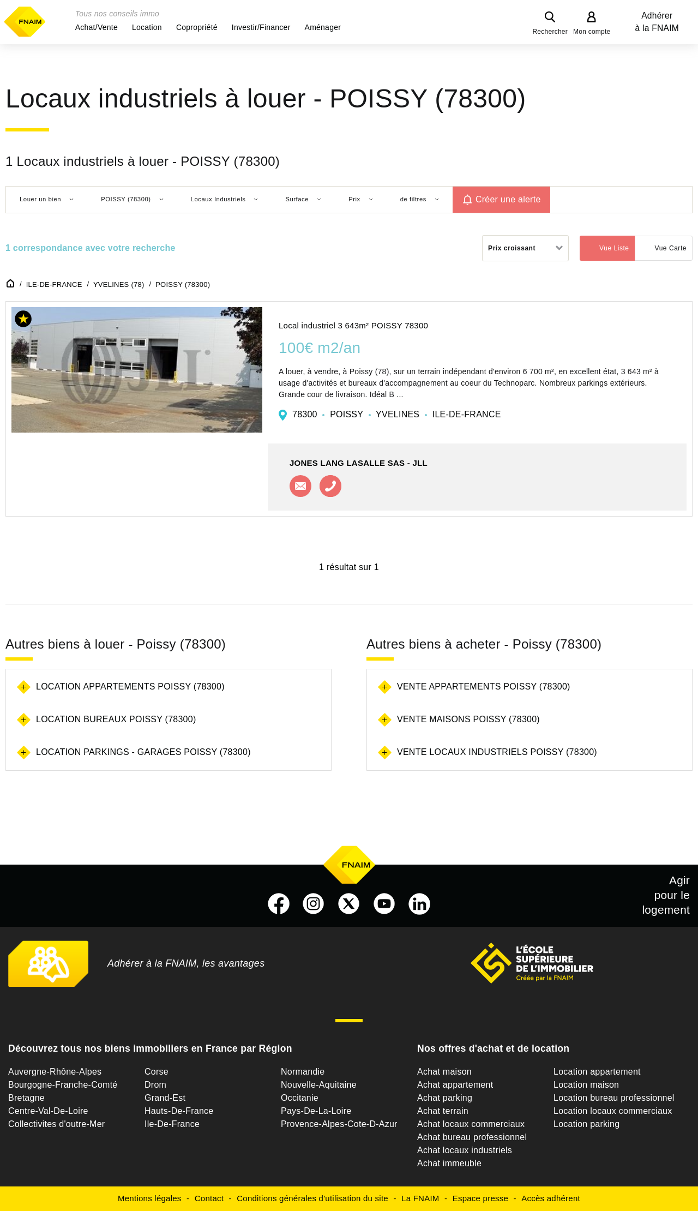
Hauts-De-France (179, 1111)
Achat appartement (455, 1084)
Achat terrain (442, 1111)
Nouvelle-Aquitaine (319, 1084)
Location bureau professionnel (614, 1097)
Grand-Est (165, 1097)
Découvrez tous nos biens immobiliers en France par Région (150, 1048)
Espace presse (480, 1198)
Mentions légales (150, 1198)
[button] (96, 27)
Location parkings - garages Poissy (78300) (143, 752)
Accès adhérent (550, 1198)
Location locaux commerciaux (612, 1111)
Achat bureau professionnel (472, 1137)
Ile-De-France (172, 1124)
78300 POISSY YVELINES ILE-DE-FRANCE (396, 414)
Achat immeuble (449, 1163)
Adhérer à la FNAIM (657, 22)
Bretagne (26, 1097)
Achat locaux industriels (464, 1150)
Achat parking (444, 1097)
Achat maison (444, 1071)
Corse (157, 1071)
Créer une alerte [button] (508, 199)
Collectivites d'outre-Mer (56, 1124)
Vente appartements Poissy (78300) (483, 686)
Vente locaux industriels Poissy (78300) (497, 752)
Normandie (303, 1071)
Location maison (586, 1084)
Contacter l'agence (300, 486)
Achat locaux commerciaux (471, 1124)
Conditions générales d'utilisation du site (312, 1198)
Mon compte (592, 31)
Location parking (586, 1124)
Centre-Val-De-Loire (48, 1111)
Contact (209, 1198)
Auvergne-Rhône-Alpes (54, 1071)
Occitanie (299, 1097)
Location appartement (597, 1071)
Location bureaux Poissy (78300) (116, 719)
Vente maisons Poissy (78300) (468, 719)
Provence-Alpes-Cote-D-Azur (339, 1124)
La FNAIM (420, 1198)
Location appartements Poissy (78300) (130, 686)
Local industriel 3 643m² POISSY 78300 (353, 325)
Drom (155, 1084)
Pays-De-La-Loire (316, 1111)
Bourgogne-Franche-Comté (63, 1084)
